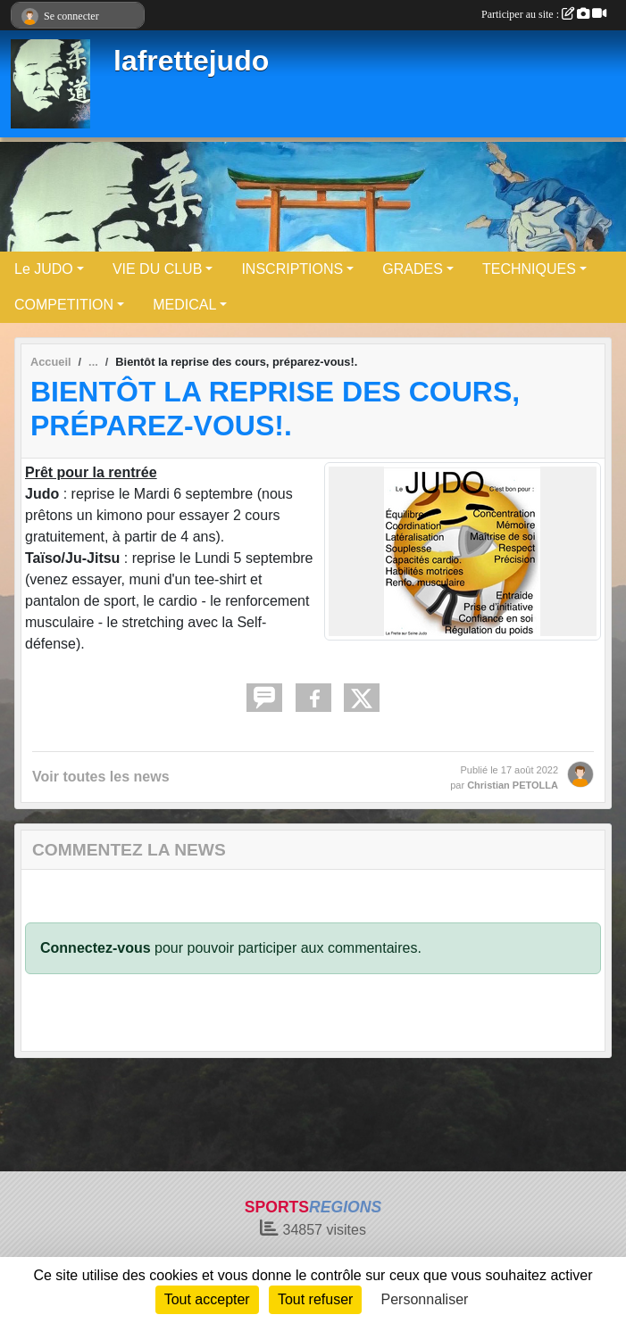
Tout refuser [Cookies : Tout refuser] (315, 1299)
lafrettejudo (191, 61)
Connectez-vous (95, 947)
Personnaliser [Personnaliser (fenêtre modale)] (425, 1299)
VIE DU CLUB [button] (157, 269)
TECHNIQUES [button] (529, 269)
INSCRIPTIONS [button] (292, 269)
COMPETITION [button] (63, 304)
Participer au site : (543, 14)
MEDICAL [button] (184, 304)
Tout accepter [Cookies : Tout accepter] (207, 1299)
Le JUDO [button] (43, 269)
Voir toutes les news (101, 776)
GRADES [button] (412, 269)
